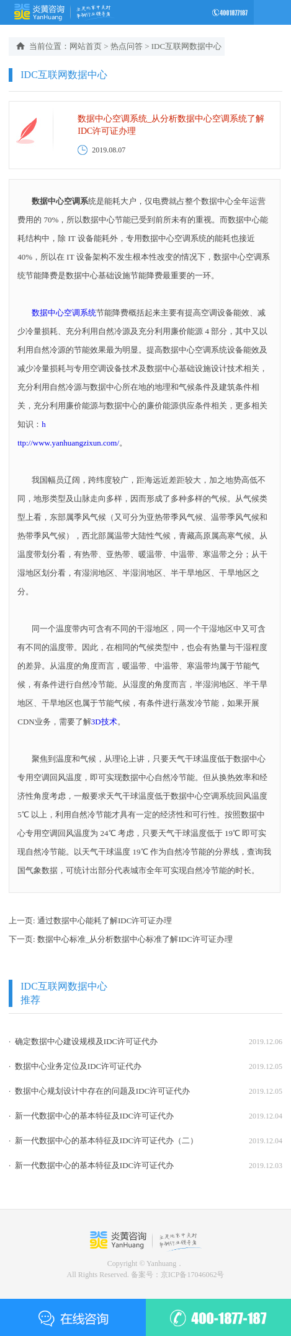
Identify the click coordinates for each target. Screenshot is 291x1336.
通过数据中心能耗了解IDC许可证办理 (104, 920)
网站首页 (85, 46)
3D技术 (104, 721)
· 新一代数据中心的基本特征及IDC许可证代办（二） (103, 1140)
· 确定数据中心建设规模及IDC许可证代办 (83, 1041)
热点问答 (126, 46)
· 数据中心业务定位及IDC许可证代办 (75, 1066)
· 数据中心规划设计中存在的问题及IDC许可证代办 (99, 1091)
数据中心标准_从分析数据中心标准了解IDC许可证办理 (135, 939)
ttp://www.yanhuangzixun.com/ (68, 442)
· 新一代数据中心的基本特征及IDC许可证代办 (91, 1115)
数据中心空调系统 (64, 312)
